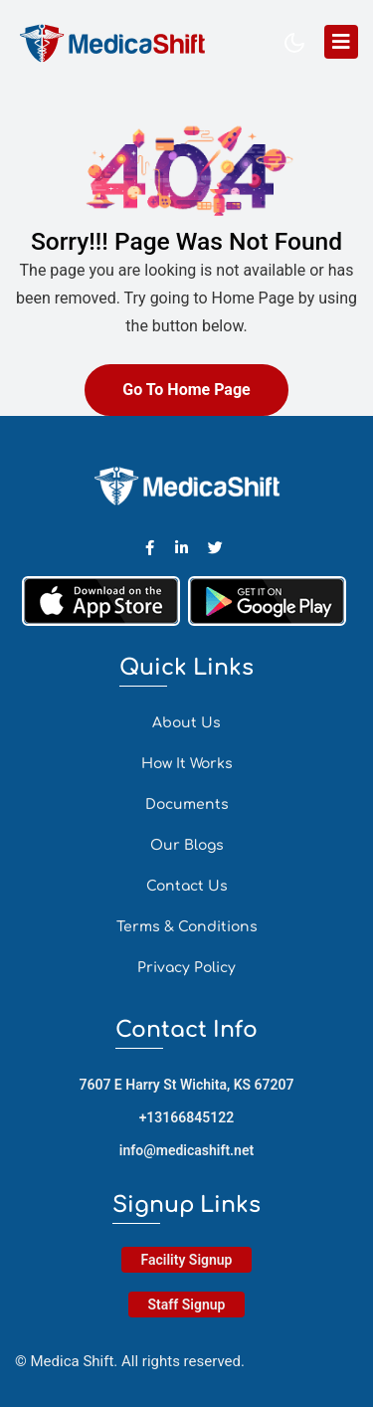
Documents (187, 804)
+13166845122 (187, 1117)
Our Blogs (187, 845)
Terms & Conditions (187, 926)
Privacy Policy (186, 967)
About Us (186, 722)
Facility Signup (187, 1260)
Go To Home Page (186, 389)
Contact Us (187, 886)
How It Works (187, 763)
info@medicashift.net (186, 1150)
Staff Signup (187, 1304)
